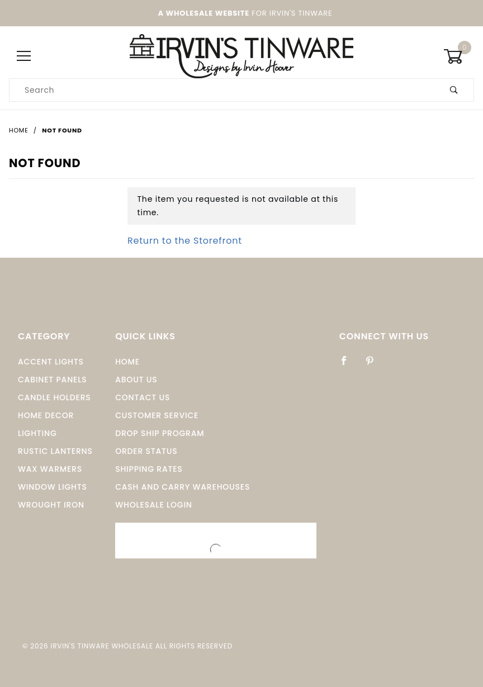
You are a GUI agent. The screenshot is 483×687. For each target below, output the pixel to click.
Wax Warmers (50, 469)
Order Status (146, 451)
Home (127, 361)
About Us (136, 379)
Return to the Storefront (184, 240)
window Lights (52, 486)
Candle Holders (54, 397)
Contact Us (142, 397)
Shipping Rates (148, 469)
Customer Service (156, 415)
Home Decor (46, 415)
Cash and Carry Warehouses (182, 486)
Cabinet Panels (52, 379)
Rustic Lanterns (55, 451)
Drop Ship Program (159, 433)
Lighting (37, 433)
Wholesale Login (153, 504)
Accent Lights (51, 361)
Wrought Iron (51, 504)
